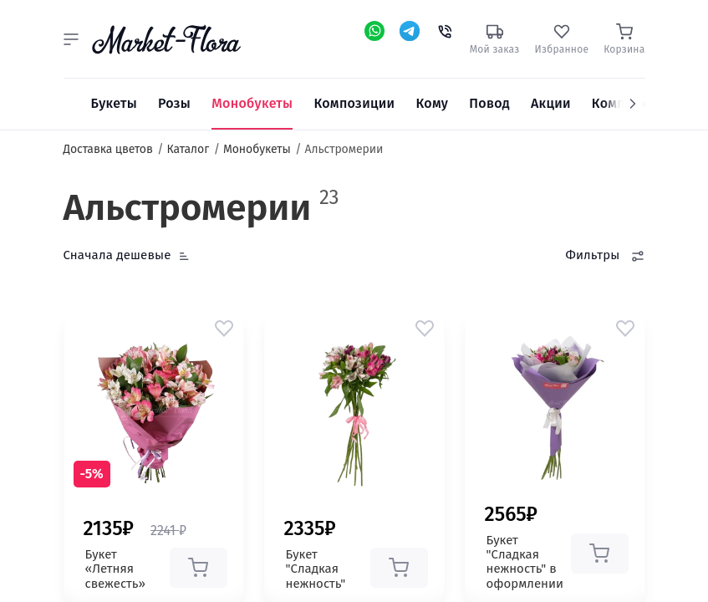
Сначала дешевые (117, 255)
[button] (71, 39)
